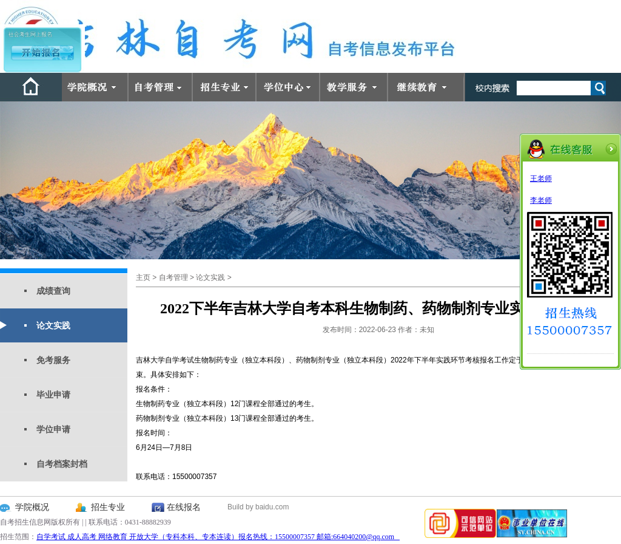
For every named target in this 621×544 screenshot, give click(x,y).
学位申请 (53, 429)
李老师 (541, 200)
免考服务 (53, 360)
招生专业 (108, 507)
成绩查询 (53, 291)
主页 (143, 277)
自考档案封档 (61, 464)
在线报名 (184, 507)
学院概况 (32, 507)
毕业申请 (53, 394)
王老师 (541, 178)
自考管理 (173, 277)
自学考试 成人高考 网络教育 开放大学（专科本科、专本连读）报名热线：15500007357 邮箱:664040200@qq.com (218, 536)
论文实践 (53, 325)
